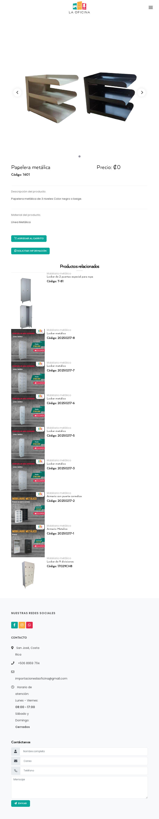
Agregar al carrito (28, 238)
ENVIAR (20, 803)
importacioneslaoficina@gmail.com (41, 678)
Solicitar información (30, 251)
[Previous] (17, 92)
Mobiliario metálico (59, 273)
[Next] (141, 92)
